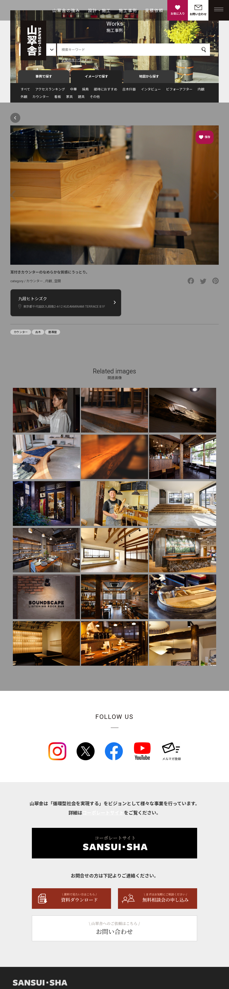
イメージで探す (96, 79)
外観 (24, 99)
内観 (201, 92)
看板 (57, 99)
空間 (57, 283)
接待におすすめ (105, 92)
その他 (95, 99)
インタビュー (151, 92)
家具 (69, 99)
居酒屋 (52, 334)
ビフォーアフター (179, 92)
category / (18, 283)
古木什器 (129, 92)
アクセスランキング (50, 92)
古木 (38, 334)
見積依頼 (154, 10)
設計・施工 (99, 10)
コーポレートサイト (103, 815)
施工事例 (128, 10)
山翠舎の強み (66, 10)
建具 (81, 99)
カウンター (40, 99)
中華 (73, 92)
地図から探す (149, 79)
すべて (25, 92)
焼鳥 (85, 92)
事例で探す (43, 79)
